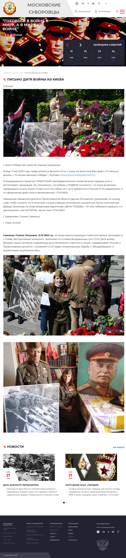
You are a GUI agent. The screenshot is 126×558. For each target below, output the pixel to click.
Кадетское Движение (34, 523)
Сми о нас (7, 539)
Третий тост (54, 530)
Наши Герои (7, 536)
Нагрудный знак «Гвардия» (82, 485)
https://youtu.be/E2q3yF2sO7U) (78, 175)
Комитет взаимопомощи (32, 538)
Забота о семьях (56, 527)
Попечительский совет (9, 529)
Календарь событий (108, 45)
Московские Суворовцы (44, 8)
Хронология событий (34, 527)
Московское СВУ (9, 533)
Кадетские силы (32, 543)
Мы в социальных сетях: (106, 527)
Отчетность (72, 540)
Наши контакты (9, 543)
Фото (70, 530)
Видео (70, 533)
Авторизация (85, 11)
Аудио (70, 536)
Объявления (54, 540)
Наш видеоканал (103, 524)
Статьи (52, 536)
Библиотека (73, 527)
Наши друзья (73, 523)
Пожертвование (56, 523)
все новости (118, 447)
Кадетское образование (31, 530)
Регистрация (104, 11)
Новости (53, 533)
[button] (106, 3)
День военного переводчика (21, 485)
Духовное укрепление (35, 535)
